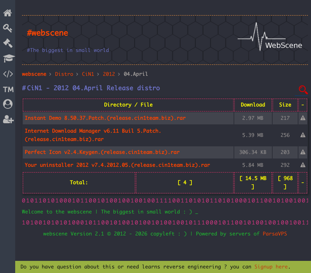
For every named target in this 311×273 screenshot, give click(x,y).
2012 (109, 74)
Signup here (271, 267)
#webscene (47, 33)
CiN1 (88, 74)
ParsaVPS (275, 234)
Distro (64, 74)
